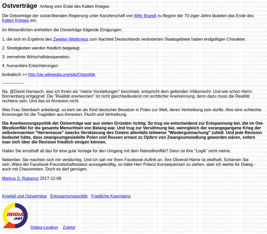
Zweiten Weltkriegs (70, 39)
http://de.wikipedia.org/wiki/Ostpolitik (61, 74)
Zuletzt (69, 227)
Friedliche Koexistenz (111, 196)
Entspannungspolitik (69, 196)
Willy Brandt (145, 16)
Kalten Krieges (15, 20)
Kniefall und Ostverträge (24, 196)
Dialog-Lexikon (44, 227)
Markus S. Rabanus (20, 178)
